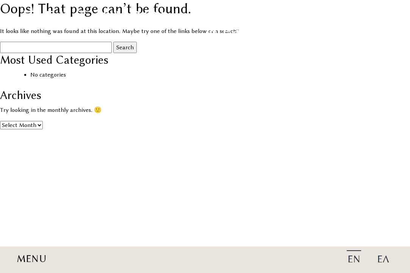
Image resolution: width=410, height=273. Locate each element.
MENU (31, 259)
